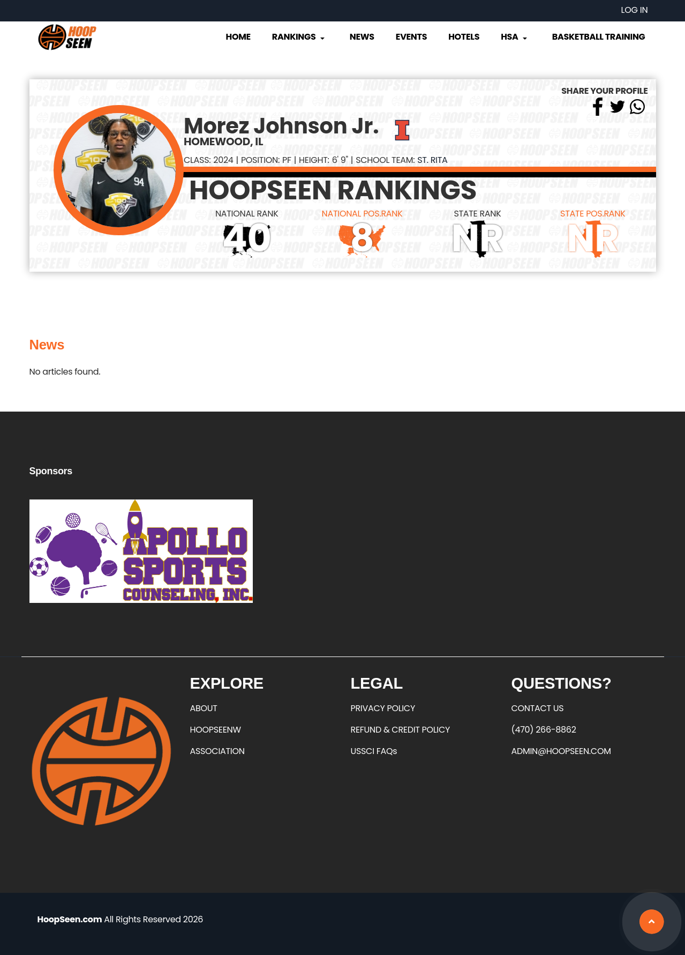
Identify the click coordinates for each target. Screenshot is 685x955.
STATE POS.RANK (592, 213)
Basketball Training (598, 37)
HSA (515, 37)
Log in (634, 10)
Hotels (463, 37)
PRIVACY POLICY (383, 708)
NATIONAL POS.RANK (362, 213)
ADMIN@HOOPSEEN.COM (561, 751)
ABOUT (203, 708)
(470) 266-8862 (543, 729)
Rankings (299, 37)
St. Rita (432, 160)
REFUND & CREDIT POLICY (400, 729)
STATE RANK (477, 213)
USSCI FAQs (374, 751)
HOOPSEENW (215, 729)
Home (238, 37)
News (362, 37)
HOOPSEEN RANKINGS (333, 190)
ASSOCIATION (217, 751)
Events (411, 37)
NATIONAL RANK (246, 213)
